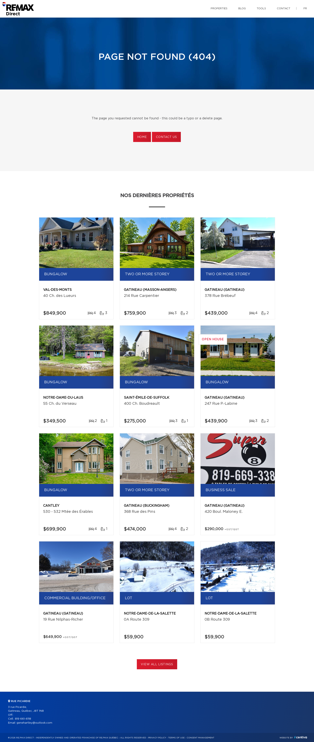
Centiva (300, 737)
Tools (261, 8)
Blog (242, 8)
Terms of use (176, 738)
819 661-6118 (23, 719)
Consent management (200, 738)
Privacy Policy (157, 738)
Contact (283, 8)
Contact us (166, 137)
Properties (219, 8)
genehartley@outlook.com (34, 723)
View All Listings (157, 664)
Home (142, 137)
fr (305, 8)
